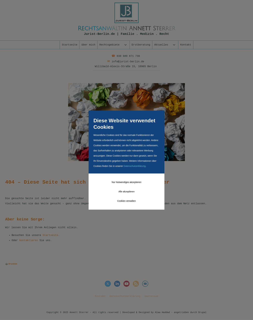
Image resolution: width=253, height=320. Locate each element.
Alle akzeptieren (126, 191)
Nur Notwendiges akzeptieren (126, 182)
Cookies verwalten (126, 201)
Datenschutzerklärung (135, 166)
